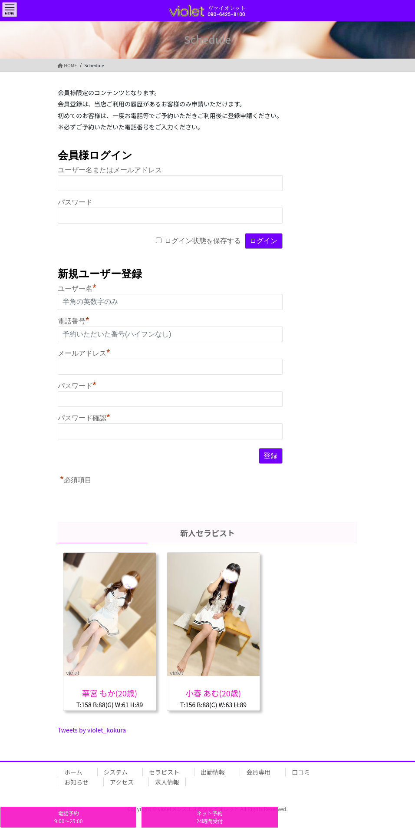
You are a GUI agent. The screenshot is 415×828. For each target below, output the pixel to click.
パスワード (75, 202)
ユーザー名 (77, 288)
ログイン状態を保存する (203, 240)
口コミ (301, 772)
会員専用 (258, 772)
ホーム (73, 772)
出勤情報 (213, 772)
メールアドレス (84, 353)
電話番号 (73, 321)
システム (116, 772)
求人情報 (167, 782)
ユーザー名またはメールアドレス (110, 170)
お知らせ (76, 782)
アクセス (122, 782)
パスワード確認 (84, 418)
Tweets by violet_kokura (92, 730)
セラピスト (164, 772)
